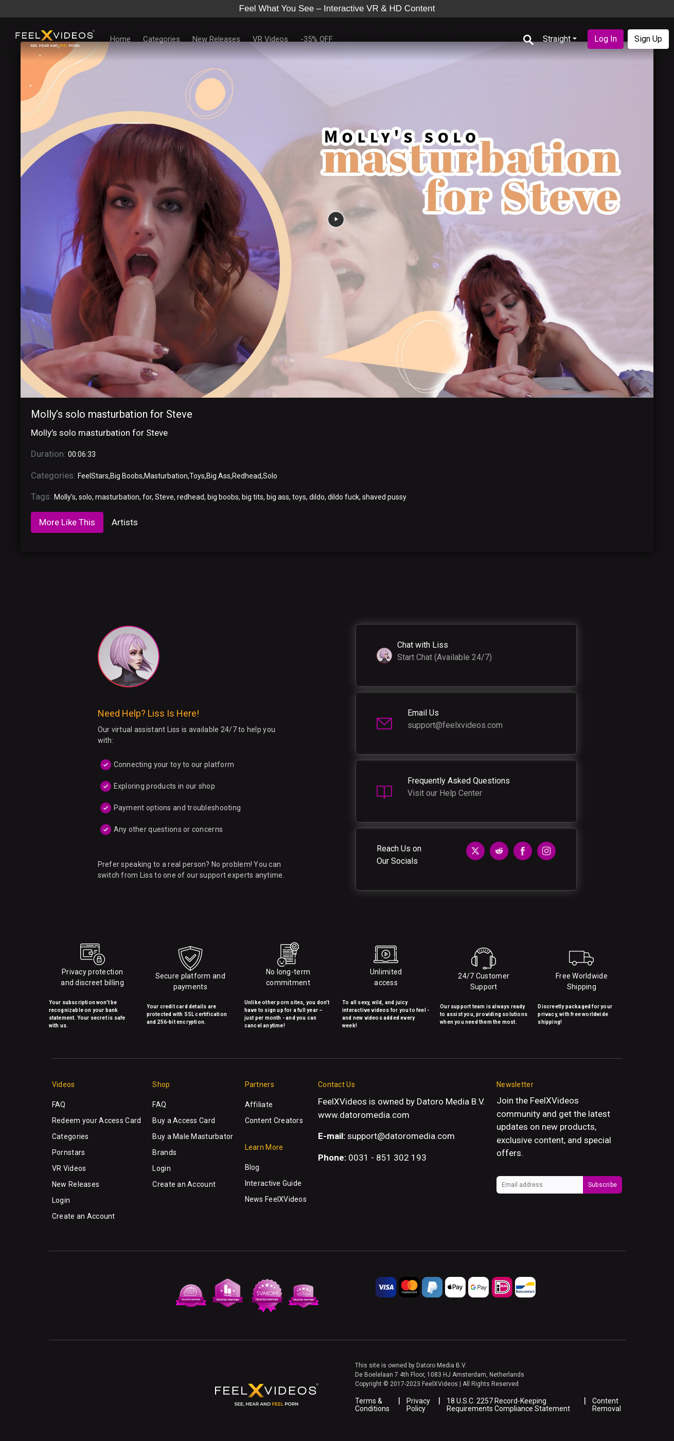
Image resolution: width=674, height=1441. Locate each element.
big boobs (223, 497)
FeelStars (93, 476)
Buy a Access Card (183, 1120)
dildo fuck (343, 497)
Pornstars (68, 1152)
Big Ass (218, 476)
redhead (190, 497)
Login (61, 1200)
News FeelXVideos (276, 1199)
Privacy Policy (418, 1405)
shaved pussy (384, 497)
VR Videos (270, 39)
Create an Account (83, 1216)
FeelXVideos (554, 1100)
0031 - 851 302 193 (387, 1157)
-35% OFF (316, 39)
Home (120, 39)
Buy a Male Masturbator (192, 1136)
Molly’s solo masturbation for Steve (111, 414)
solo (85, 497)
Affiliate (259, 1104)
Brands (164, 1152)
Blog (252, 1167)
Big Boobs (126, 476)
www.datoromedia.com (364, 1115)
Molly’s (65, 497)
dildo (317, 497)
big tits (252, 497)
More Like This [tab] (67, 522)
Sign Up (648, 39)
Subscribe (602, 1184)
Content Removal (606, 1405)
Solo (270, 476)
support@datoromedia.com (401, 1136)
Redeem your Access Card (96, 1120)
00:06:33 (82, 454)
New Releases (216, 39)
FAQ (59, 1104)
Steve (164, 497)
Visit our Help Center (444, 793)
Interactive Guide (273, 1183)
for (147, 497)
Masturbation (166, 476)
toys (299, 497)
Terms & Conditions (372, 1405)
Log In (605, 39)
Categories (161, 39)
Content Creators (274, 1120)
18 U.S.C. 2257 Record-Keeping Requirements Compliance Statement (508, 1405)
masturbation (117, 497)
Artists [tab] (125, 522)
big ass (278, 497)
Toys (197, 476)
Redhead (246, 476)
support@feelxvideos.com (455, 725)
